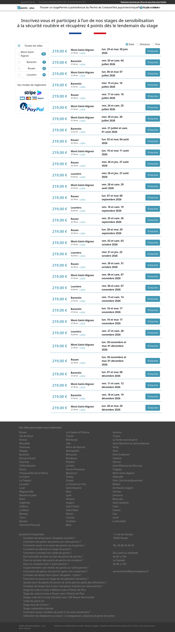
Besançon (71, 473)
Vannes (117, 491)
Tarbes (70, 476)
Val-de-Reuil (26, 436)
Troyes (116, 436)
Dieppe (23, 451)
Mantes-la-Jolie (28, 495)
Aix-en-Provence (75, 469)
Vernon (117, 462)
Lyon (68, 495)
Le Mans (24, 510)
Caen (116, 506)
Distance (143, 44)
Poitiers (70, 462)
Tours (22, 517)
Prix (156, 44)
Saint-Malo (72, 510)
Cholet (69, 480)
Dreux (22, 469)
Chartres (24, 462)
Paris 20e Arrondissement (128, 480)
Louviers (24, 484)
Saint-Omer (72, 506)
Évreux (23, 439)
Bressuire (71, 454)
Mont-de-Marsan (75, 447)
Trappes (117, 469)
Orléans (23, 506)
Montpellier (72, 451)
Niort (22, 499)
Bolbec (117, 484)
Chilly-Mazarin (27, 465)
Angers (70, 502)
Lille (68, 443)
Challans (71, 521)
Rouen (23, 432)
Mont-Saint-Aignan (123, 473)
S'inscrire (152, 51)
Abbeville (118, 476)
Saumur (117, 432)
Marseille (24, 443)
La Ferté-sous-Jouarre (125, 439)
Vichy (116, 447)
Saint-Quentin (121, 502)
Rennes (23, 513)
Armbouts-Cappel (123, 488)
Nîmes (69, 513)
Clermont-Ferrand (29, 525)
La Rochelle (119, 521)
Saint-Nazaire (73, 488)
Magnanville (26, 491)
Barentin (24, 454)
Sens (115, 451)
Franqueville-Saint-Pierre (33, 473)
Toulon (70, 436)
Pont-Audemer (121, 454)
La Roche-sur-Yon (76, 484)
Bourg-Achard (27, 458)
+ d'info (82, 53)
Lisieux (117, 510)
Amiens (70, 499)
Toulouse (24, 447)
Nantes (23, 521)
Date (130, 44)
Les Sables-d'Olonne (77, 432)
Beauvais (118, 499)
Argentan (24, 502)
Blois (68, 525)
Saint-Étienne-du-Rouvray (127, 465)
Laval (116, 517)
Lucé (22, 488)
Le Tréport (25, 480)
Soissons (118, 495)
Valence (117, 458)
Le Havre (24, 476)
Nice (68, 491)
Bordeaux (71, 458)
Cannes (70, 517)
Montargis (72, 439)
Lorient (70, 465)
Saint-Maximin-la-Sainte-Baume (131, 443)
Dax (115, 513)
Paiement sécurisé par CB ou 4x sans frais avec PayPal (143, 2)
